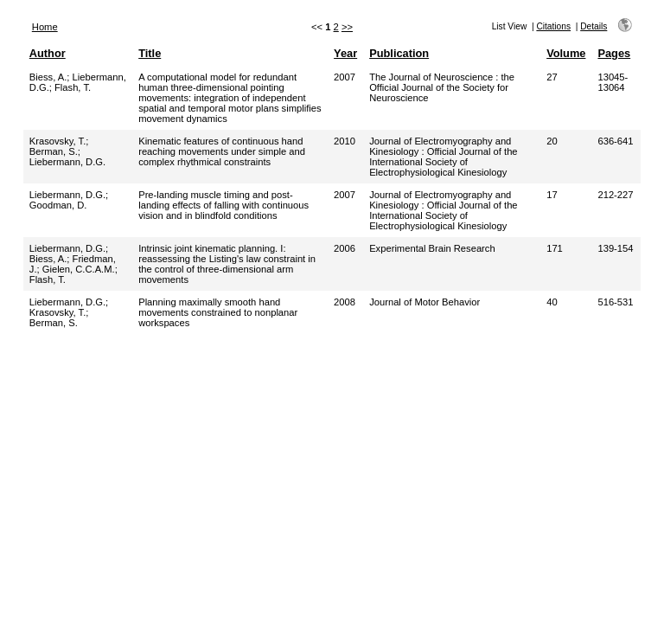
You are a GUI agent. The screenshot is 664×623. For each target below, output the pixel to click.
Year (345, 53)
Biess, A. (48, 77)
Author (47, 53)
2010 (344, 141)
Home (45, 27)
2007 (344, 77)
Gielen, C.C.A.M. (78, 269)
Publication (399, 53)
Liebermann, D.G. (67, 162)
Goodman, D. (58, 205)
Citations (553, 26)
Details (593, 26)
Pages (613, 53)
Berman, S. (53, 151)
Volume (565, 53)
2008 (344, 302)
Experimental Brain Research (432, 248)
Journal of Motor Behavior (424, 302)
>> (347, 27)
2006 (344, 248)
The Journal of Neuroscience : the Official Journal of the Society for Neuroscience (441, 87)
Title (149, 53)
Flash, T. (72, 87)
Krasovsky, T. (57, 141)
